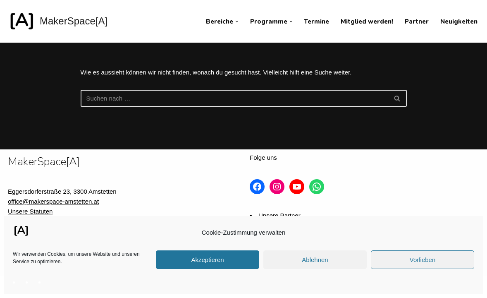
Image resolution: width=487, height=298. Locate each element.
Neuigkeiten (458, 21)
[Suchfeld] (234, 98)
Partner (417, 21)
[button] (237, 21)
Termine (316, 21)
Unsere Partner (279, 215)
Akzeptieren (207, 259)
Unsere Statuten (30, 211)
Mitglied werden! (367, 21)
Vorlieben (423, 259)
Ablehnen (315, 259)
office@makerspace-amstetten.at (53, 201)
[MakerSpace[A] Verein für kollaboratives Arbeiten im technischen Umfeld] (57, 21)
